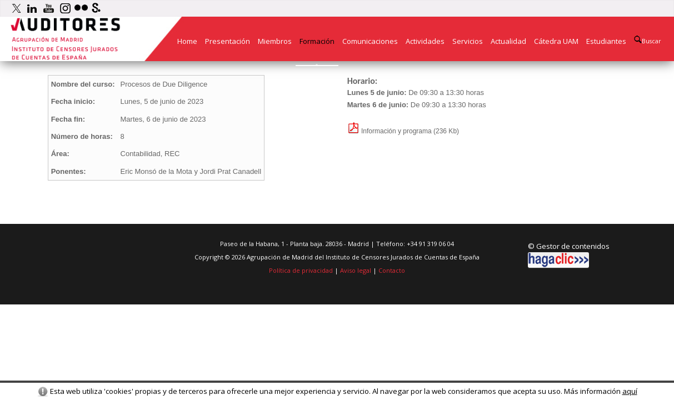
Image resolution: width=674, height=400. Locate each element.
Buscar (647, 40)
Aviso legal (355, 270)
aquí (629, 391)
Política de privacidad (301, 270)
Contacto (391, 270)
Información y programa (389, 131)
